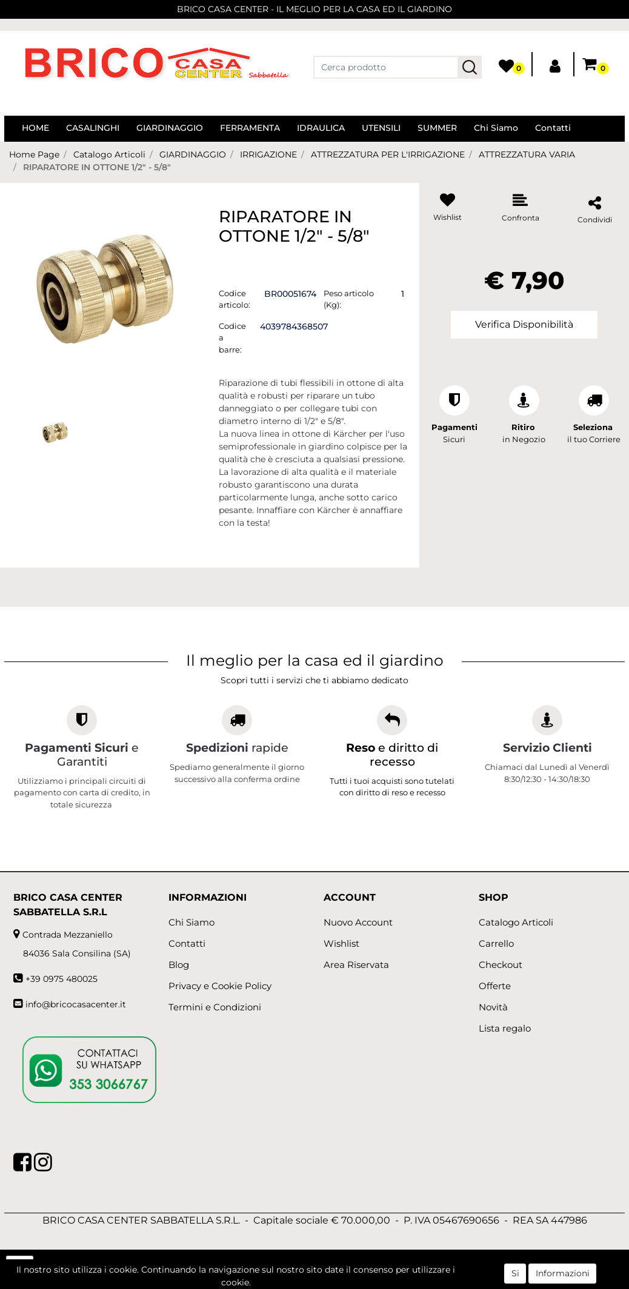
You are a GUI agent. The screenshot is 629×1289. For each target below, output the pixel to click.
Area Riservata (356, 964)
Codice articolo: (234, 299)
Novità (493, 1007)
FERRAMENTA (250, 127)
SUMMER (437, 127)
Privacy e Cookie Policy (219, 986)
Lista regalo (505, 1028)
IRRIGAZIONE (268, 154)
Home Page (34, 154)
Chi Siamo (496, 127)
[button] (470, 67)
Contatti (553, 127)
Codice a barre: (232, 337)
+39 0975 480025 (61, 978)
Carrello (496, 943)
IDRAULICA (321, 127)
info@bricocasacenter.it (75, 1004)
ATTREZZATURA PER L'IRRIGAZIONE (388, 154)
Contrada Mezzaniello (67, 934)
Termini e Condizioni (214, 1007)
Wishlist (341, 943)
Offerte (495, 986)
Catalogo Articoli (109, 154)
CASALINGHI (92, 127)
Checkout (500, 964)
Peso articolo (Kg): (349, 299)
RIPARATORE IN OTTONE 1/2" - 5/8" (97, 167)
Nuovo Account (358, 922)
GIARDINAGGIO (169, 127)
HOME (35, 127)
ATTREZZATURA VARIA (527, 154)
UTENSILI (381, 127)
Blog (178, 964)
